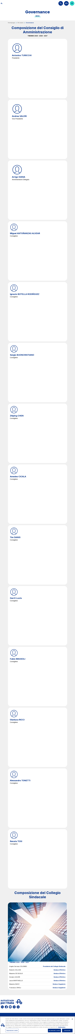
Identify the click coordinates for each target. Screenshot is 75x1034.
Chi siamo (20, 22)
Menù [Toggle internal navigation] (38, 16)
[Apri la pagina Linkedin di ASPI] (18, 1006)
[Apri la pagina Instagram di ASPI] (14, 1006)
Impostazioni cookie (12, 1030)
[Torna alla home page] (3, 3)
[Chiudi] (72, 1019)
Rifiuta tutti (67, 1030)
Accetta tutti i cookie (54, 1030)
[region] (37, 1025)
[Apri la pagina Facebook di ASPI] (6, 1006)
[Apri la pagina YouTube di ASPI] (10, 1006)
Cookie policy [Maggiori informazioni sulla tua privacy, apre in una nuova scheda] (61, 1027)
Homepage (11, 22)
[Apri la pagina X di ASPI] (2, 1006)
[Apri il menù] (72, 3)
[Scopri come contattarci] (60, 3)
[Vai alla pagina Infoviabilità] (66, 3)
